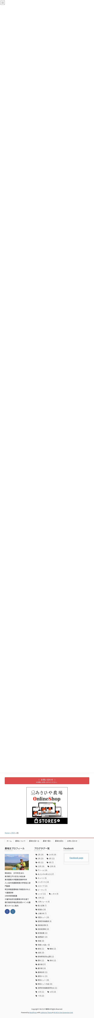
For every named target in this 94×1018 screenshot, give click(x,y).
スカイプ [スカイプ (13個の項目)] (42, 886)
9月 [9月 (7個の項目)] (51, 862)
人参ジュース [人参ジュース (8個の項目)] (44, 901)
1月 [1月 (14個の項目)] (41, 854)
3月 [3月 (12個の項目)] (52, 858)
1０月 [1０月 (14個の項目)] (52, 854)
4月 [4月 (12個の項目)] (41, 862)
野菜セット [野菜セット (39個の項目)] (43, 980)
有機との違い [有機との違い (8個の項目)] (44, 945)
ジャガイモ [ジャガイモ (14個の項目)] (43, 882)
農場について (20, 841)
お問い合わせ (72, 841)
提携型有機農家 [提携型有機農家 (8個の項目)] (45, 921)
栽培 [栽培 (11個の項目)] (41, 949)
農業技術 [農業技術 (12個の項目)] (42, 972)
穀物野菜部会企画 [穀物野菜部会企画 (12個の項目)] (46, 956)
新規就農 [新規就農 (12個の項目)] (42, 933)
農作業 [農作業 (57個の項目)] (42, 964)
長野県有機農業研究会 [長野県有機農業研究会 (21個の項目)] (47, 988)
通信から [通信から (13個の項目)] (42, 976)
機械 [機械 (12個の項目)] (53, 949)
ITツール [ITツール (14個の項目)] (42, 870)
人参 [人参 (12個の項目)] (41, 898)
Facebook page (76, 857)
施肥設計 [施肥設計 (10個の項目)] (42, 937)
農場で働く (47, 841)
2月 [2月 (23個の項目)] (41, 858)
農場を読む (59, 841)
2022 (13, 833)
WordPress (33, 1012)
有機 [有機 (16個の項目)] (41, 941)
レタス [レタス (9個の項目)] (54, 894)
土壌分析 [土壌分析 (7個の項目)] (42, 913)
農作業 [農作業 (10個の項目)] (42, 968)
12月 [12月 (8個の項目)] (53, 866)
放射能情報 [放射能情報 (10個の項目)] (43, 929)
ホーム (9, 841)
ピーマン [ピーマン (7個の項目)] (42, 890)
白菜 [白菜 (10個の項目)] (41, 952)
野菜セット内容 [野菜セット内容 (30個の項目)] (45, 984)
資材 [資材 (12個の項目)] (53, 960)
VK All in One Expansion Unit (63, 1012)
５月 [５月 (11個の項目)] (41, 992)
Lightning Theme (46, 1012)
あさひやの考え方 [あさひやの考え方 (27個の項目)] (46, 874)
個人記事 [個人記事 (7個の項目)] (42, 905)
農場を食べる (34, 841)
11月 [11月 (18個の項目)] (41, 866)
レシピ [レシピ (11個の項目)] (42, 894)
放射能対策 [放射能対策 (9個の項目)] (43, 925)
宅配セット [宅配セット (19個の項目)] (43, 917)
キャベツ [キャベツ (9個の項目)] (42, 878)
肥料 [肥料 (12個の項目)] (41, 960)
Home (7, 833)
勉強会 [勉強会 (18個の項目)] (42, 909)
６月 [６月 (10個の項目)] (53, 992)
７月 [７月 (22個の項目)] (41, 996)
